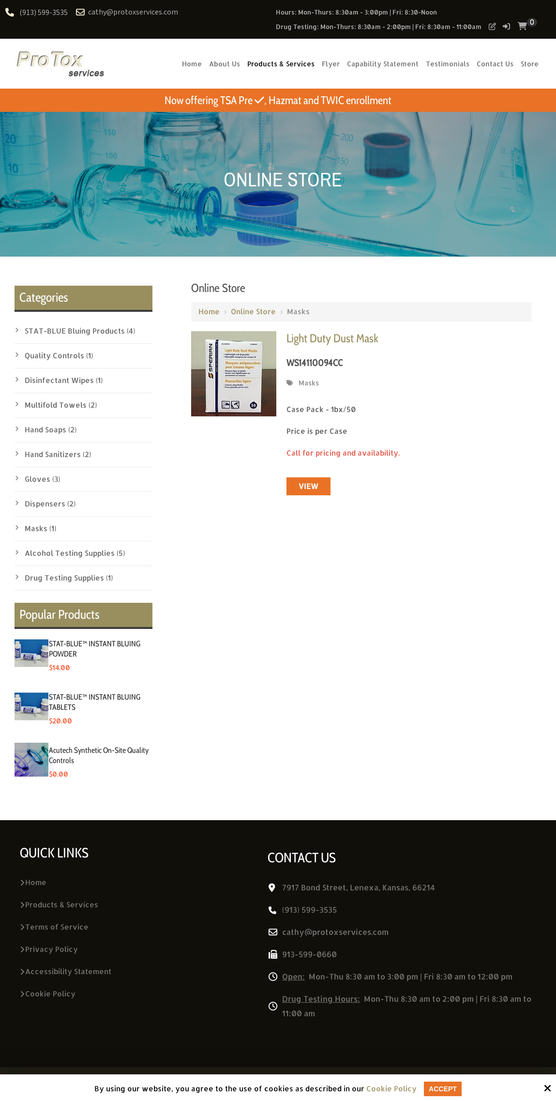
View (308, 486)
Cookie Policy (390, 1089)
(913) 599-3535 (43, 13)
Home (209, 311)
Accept (443, 1089)
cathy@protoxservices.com (128, 12)
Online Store (253, 311)
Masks (309, 383)
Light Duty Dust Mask (332, 338)
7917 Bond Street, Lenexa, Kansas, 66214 (358, 887)
